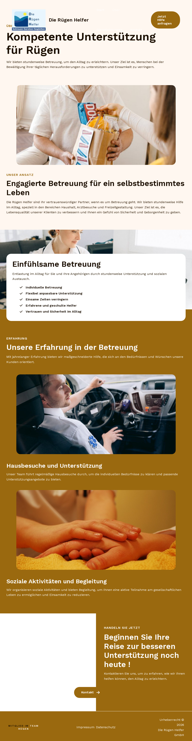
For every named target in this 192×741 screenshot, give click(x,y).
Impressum (85, 725)
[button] (163, 20)
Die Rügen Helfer (69, 20)
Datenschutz (106, 725)
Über (108, 10)
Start (96, 10)
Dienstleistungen (105, 30)
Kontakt (128, 30)
